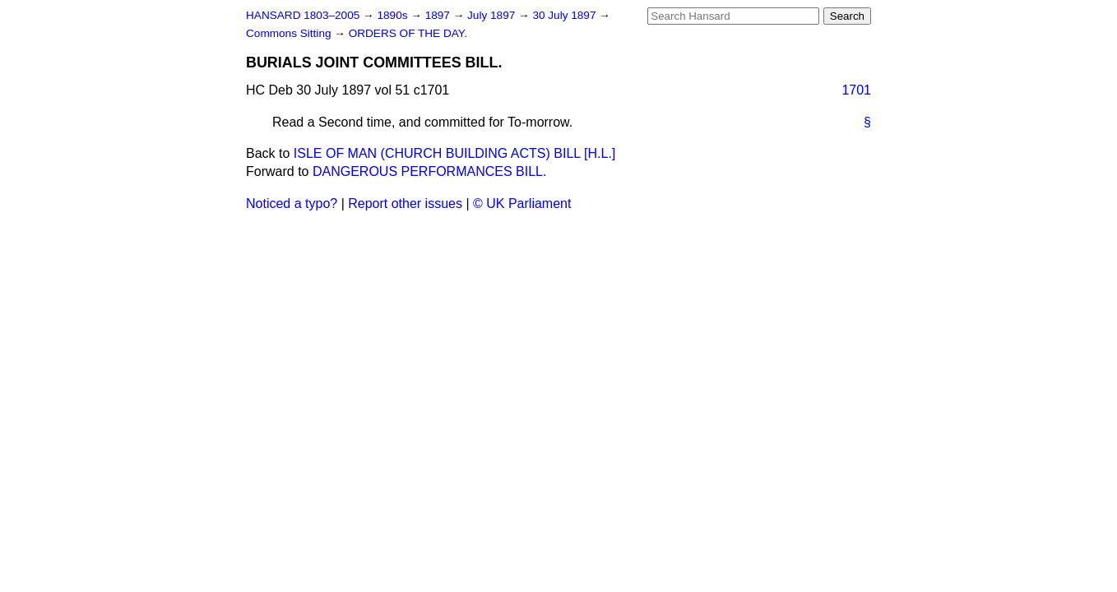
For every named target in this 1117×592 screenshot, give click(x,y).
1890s (393, 15)
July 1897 (492, 15)
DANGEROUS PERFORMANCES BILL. (430, 171)
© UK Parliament (522, 203)
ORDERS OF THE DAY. (408, 33)
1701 (856, 90)
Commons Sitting (290, 33)
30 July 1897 (565, 15)
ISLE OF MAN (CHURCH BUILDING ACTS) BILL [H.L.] (454, 153)
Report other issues (405, 203)
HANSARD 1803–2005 (302, 15)
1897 (439, 15)
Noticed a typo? (291, 203)
